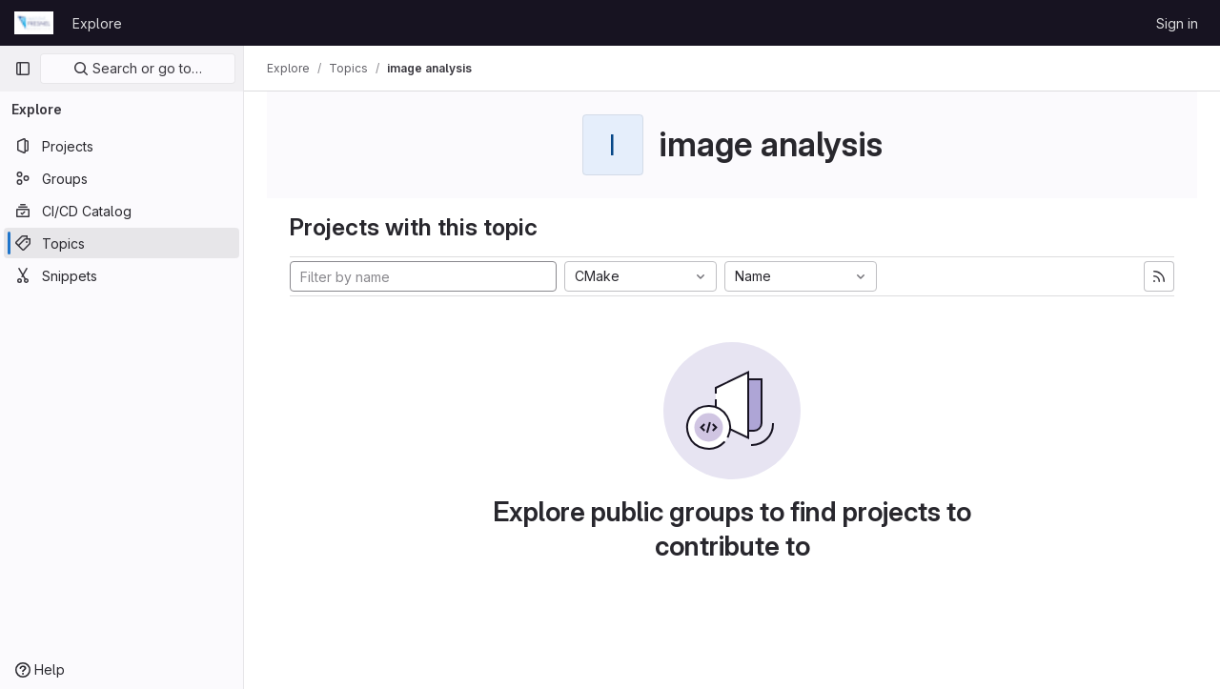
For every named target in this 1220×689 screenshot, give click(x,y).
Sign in (1177, 23)
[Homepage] (33, 23)
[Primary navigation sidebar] (23, 68)
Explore (97, 23)
